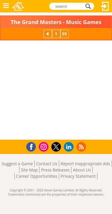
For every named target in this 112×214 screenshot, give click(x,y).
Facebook (33, 146)
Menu (6, 6)
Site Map (29, 170)
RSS (82, 146)
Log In (105, 6)
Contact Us (46, 163)
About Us (82, 170)
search (89, 5)
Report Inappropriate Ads (85, 163)
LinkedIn (69, 147)
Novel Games (18, 6)
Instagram (44, 146)
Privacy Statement (78, 176)
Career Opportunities (36, 176)
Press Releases (55, 170)
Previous (48, 34)
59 (64, 34)
